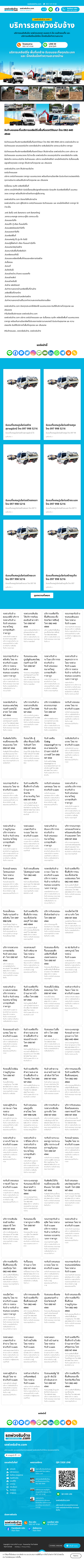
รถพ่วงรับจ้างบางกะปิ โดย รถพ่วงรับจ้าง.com (10, 1141)
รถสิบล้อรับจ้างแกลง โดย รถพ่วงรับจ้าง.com (72, 741)
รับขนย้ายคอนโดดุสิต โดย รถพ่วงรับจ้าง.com (72, 1141)
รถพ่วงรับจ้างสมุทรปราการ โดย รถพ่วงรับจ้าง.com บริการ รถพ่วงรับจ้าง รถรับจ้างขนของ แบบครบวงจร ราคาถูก (73, 668)
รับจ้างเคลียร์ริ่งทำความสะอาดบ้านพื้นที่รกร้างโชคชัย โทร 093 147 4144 (31, 1075)
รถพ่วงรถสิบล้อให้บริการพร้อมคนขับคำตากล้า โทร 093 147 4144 (31, 620)
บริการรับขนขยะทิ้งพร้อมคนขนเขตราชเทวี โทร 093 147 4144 (73, 1109)
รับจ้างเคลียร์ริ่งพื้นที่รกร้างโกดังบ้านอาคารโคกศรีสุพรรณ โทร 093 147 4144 (72, 1344)
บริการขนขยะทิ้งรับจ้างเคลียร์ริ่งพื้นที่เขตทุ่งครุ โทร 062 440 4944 (73, 1075)
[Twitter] (27, 353)
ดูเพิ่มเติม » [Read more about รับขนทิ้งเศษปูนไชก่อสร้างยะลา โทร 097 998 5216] (9, 587)
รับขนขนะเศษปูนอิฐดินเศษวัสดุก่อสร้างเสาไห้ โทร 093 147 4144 (32, 663)
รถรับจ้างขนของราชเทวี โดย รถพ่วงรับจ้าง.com (11, 1184)
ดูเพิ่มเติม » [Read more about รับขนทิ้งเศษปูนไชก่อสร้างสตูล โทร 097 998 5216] (49, 436)
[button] (42, 595)
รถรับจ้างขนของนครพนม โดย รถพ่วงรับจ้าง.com (52, 786)
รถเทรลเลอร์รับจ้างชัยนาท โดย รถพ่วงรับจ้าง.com (30, 952)
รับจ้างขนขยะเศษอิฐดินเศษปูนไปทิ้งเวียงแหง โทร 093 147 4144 (43, 1492)
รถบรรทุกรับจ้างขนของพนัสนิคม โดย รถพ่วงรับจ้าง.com (72, 1266)
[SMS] (39, 353)
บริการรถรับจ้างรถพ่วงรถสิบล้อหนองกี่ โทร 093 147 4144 (31, 707)
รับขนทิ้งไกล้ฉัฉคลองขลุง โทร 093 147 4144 (51, 990)
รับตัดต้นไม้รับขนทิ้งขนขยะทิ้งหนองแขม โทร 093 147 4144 (10, 743)
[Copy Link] (74, 353)
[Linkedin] (51, 353)
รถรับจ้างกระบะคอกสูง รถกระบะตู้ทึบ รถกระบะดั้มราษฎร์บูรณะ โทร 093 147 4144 (52, 1146)
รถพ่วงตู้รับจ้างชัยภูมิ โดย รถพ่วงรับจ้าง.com (10, 1376)
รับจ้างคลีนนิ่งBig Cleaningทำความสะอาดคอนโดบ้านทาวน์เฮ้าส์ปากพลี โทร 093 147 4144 (52, 748)
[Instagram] (33, 353)
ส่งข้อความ (37, 1528)
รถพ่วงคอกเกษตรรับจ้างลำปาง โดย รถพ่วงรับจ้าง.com (10, 1342)
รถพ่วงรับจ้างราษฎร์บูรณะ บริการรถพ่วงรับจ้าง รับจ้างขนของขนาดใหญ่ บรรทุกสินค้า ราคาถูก (11, 835)
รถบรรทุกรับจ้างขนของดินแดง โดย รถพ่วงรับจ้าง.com (72, 618)
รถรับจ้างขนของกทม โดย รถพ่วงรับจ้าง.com (72, 705)
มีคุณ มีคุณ (15, 1530)
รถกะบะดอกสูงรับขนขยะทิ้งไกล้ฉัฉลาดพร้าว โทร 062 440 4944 (32, 1187)
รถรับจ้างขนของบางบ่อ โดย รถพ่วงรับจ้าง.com (52, 1265)
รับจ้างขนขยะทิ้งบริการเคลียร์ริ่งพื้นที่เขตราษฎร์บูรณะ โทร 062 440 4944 (73, 1302)
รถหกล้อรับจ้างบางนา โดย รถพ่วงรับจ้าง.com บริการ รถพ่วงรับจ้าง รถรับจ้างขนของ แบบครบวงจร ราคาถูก (52, 878)
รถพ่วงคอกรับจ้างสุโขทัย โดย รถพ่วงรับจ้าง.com (30, 1342)
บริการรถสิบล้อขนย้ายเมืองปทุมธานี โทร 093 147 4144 (10, 1223)
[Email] (45, 353)
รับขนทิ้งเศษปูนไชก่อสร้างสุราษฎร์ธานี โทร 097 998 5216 (21, 426)
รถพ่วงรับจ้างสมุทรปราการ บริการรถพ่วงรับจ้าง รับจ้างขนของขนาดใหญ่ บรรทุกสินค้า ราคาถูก (43, 1502)
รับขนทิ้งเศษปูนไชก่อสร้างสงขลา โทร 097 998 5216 (21, 502)
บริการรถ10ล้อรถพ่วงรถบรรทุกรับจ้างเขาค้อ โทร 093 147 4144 (52, 709)
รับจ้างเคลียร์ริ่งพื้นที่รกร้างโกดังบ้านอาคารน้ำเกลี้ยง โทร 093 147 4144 (31, 993)
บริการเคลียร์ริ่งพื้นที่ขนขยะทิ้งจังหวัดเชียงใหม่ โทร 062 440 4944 (72, 1380)
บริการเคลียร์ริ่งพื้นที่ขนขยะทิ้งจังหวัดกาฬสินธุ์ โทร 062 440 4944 (51, 620)
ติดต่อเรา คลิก (72, 8)
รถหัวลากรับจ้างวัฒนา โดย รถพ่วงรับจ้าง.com (72, 990)
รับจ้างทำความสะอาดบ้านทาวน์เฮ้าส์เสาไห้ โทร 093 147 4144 (52, 1073)
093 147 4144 (72, 10)
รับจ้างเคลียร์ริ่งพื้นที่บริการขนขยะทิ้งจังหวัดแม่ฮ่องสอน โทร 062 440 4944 (72, 875)
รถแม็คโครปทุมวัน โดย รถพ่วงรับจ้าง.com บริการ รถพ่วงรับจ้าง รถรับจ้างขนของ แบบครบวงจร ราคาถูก (11, 1304)
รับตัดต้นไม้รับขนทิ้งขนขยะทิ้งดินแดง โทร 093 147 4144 (52, 1185)
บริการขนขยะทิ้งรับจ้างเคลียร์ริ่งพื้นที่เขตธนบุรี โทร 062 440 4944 (32, 1301)
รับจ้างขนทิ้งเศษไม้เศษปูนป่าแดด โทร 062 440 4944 (32, 873)
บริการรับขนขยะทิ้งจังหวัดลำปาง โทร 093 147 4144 (52, 916)
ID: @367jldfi (52, 1524)
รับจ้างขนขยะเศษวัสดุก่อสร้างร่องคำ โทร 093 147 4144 (72, 1185)
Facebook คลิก (18, 1528)
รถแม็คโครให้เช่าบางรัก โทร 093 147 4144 (72, 914)
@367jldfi (52, 46)
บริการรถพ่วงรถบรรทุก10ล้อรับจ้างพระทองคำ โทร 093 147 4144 (10, 954)
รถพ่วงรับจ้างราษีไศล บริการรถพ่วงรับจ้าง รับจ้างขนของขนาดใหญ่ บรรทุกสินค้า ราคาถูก (31, 1147)
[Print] (68, 353)
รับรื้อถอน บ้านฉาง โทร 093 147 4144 (30, 1265)
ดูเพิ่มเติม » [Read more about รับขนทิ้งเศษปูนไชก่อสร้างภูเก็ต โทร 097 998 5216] (49, 587)
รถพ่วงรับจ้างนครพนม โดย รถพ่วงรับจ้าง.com (73, 1222)
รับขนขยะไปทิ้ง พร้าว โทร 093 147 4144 (51, 1033)
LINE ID (52, 44)
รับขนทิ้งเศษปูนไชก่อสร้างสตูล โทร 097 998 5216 (61, 426)
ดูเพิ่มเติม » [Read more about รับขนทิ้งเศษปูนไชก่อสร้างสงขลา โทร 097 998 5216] (9, 512)
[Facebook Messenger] (21, 353)
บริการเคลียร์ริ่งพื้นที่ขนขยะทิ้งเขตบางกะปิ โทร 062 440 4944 (43, 1481)
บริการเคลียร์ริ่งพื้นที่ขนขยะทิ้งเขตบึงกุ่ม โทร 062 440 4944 (10, 1266)
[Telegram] (62, 353)
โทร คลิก (32, 1522)
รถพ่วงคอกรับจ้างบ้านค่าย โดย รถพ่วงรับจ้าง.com (51, 1342)
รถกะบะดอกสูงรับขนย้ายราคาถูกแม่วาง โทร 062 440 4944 (72, 1034)
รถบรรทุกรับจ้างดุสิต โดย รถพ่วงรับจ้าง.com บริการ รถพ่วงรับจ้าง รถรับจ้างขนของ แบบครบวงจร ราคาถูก (52, 1228)
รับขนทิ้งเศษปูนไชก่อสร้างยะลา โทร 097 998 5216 (20, 577)
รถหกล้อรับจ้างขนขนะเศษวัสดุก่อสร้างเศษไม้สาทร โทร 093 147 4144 (10, 709)
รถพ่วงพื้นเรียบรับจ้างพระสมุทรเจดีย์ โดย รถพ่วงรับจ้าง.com (43, 1471)
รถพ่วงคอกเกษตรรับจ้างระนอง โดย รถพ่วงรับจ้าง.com (31, 830)
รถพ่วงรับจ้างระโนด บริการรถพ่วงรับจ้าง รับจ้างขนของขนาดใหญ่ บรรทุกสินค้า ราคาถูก (52, 666)
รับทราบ (75, 1556)
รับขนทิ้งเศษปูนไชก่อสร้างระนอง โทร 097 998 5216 (62, 502)
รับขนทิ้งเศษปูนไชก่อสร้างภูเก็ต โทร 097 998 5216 (61, 577)
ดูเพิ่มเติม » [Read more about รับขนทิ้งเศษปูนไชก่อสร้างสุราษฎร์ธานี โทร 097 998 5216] (9, 436)
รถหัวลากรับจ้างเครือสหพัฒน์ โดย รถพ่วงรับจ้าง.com (31, 1378)
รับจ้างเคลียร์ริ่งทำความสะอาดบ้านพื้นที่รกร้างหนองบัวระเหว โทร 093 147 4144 (31, 1037)
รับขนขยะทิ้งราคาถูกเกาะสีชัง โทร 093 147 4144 (32, 1223)
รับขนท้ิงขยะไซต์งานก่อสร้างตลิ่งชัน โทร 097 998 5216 (10, 916)
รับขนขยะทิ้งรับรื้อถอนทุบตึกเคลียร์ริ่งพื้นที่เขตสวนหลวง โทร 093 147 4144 (51, 955)
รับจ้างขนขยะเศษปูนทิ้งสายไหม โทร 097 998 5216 (30, 1109)
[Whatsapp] (57, 353)
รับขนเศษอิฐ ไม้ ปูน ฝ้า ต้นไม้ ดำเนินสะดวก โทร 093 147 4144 (51, 1380)
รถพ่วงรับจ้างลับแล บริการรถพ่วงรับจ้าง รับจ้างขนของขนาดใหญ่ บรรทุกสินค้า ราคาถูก (51, 835)
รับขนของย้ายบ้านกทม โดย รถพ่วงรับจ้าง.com (11, 1033)
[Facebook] (15, 353)
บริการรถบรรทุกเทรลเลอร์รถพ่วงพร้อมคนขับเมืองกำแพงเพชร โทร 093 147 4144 (73, 832)
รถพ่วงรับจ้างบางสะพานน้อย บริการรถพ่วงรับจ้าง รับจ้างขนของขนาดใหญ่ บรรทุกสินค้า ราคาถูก (11, 996)
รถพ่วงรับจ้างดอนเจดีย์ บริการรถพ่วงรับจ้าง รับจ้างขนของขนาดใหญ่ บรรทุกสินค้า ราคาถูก (11, 623)
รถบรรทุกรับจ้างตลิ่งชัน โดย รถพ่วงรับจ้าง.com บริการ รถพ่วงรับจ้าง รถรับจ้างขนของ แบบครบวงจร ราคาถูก (11, 666)
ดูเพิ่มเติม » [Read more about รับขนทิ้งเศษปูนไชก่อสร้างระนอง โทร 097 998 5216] (49, 512)
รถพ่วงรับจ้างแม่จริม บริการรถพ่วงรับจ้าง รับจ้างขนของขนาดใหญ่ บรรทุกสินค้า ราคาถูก (73, 793)
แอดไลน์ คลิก (53, 1522)
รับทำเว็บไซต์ (8, 1547)
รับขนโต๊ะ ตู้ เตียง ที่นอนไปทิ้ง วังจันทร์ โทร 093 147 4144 (32, 743)
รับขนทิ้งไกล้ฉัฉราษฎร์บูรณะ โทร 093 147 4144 (10, 1073)
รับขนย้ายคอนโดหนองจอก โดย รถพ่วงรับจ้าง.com (10, 873)
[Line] (9, 353)
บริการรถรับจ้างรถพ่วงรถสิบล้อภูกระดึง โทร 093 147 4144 (51, 1109)
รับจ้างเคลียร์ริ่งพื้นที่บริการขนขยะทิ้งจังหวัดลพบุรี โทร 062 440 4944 (31, 918)
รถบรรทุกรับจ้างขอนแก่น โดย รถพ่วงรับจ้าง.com (11, 786)
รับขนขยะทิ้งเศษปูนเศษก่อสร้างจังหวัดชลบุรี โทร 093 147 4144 (52, 1301)
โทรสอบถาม (27, 44)
